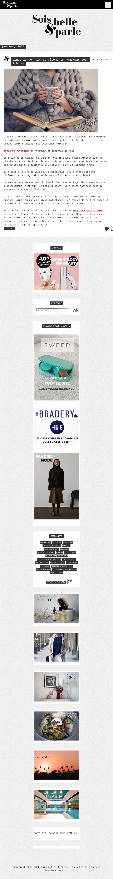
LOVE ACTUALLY (69, 559)
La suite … (10, 228)
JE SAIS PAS (70, 552)
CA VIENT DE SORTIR (51, 546)
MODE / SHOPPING (57, 563)
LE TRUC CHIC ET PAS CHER (49, 559)
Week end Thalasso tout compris (55, 833)
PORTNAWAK (45, 566)
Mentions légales (56, 870)
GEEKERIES (64, 549)
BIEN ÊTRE (57, 542)
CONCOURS (66, 546)
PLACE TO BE (72, 563)
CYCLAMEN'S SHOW (51, 549)
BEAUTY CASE (45, 542)
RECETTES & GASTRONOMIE (61, 566)
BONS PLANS (68, 542)
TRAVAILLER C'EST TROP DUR (65, 569)
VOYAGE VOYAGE (56, 573)
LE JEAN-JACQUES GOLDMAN (56, 556)
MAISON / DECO (42, 563)
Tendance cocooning (16, 151)
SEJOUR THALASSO (43, 569)
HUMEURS (59, 552)
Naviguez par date (56, 582)
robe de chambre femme (88, 210)
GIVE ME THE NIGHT (46, 552)
